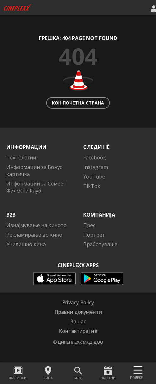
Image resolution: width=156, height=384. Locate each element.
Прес (89, 225)
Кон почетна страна (78, 103)
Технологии (21, 157)
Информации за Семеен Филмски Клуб (36, 187)
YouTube (94, 176)
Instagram (95, 167)
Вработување (100, 244)
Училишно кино (26, 244)
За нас (78, 321)
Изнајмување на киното (36, 225)
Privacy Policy (78, 302)
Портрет (94, 234)
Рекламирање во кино (34, 234)
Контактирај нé (78, 330)
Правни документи (78, 311)
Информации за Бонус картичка (34, 171)
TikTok (91, 186)
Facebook (94, 157)
